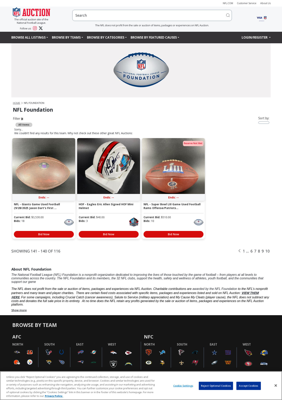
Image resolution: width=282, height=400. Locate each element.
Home (16, 103)
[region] (141, 385)
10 (267, 251)
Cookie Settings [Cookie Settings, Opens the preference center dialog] (183, 385)
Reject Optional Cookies (216, 385)
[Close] (275, 385)
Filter (18, 118)
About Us (265, 3)
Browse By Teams (66, 37)
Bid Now (43, 234)
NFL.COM (228, 3)
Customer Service (246, 3)
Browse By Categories (105, 37)
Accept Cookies (248, 385)
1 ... (246, 251)
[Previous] (239, 251)
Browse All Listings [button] (28, 37)
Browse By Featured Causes (154, 37)
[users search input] (152, 15)
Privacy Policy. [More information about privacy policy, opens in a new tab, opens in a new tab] (54, 396)
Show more (19, 310)
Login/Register (255, 37)
